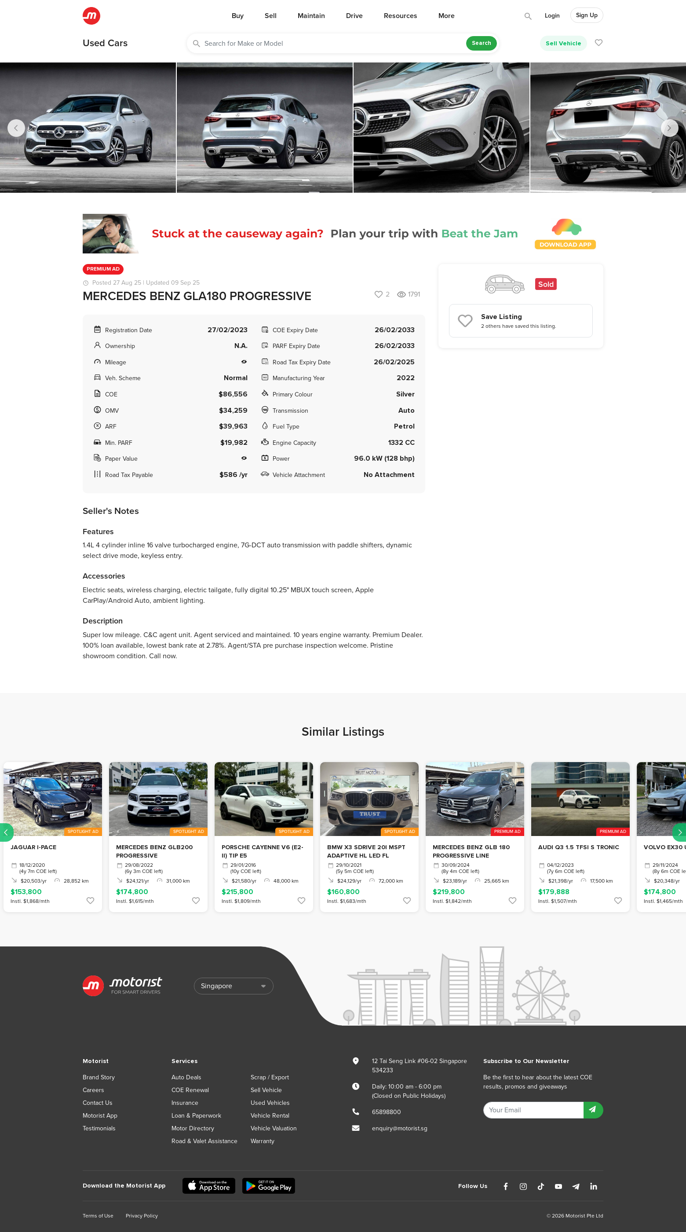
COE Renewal (190, 1090)
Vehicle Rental (270, 1115)
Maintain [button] (311, 15)
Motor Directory (193, 1128)
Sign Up (587, 15)
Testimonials (99, 1128)
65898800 (386, 1112)
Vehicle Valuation (274, 1128)
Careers (93, 1090)
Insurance (185, 1103)
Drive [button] (354, 15)
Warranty (262, 1141)
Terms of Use (98, 1216)
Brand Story (99, 1077)
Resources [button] (400, 15)
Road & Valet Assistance (204, 1141)
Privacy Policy (142, 1216)
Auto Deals (186, 1077)
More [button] (446, 15)
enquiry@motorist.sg (399, 1128)
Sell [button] (271, 15)
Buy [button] (238, 15)
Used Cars (105, 43)
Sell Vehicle (563, 43)
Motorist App (100, 1115)
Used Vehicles (270, 1103)
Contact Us (98, 1103)
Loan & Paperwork (196, 1115)
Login (552, 15)
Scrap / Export (270, 1077)
